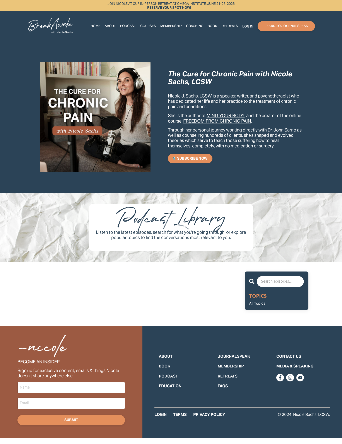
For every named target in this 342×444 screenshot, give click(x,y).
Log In (247, 26)
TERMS (180, 419)
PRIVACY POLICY (209, 419)
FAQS (223, 390)
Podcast (128, 26)
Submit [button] (71, 425)
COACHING (194, 26)
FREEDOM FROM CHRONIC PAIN (233, 121)
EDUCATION (170, 390)
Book (212, 26)
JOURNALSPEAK (234, 360)
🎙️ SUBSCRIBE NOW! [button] (190, 159)
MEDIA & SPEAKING (294, 370)
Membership (171, 26)
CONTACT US (288, 360)
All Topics (259, 306)
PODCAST (168, 380)
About (110, 26)
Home (95, 26)
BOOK (164, 370)
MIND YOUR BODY (229, 115)
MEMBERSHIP (231, 370)
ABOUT (166, 360)
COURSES (148, 26)
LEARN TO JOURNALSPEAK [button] (286, 26)
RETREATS (230, 26)
